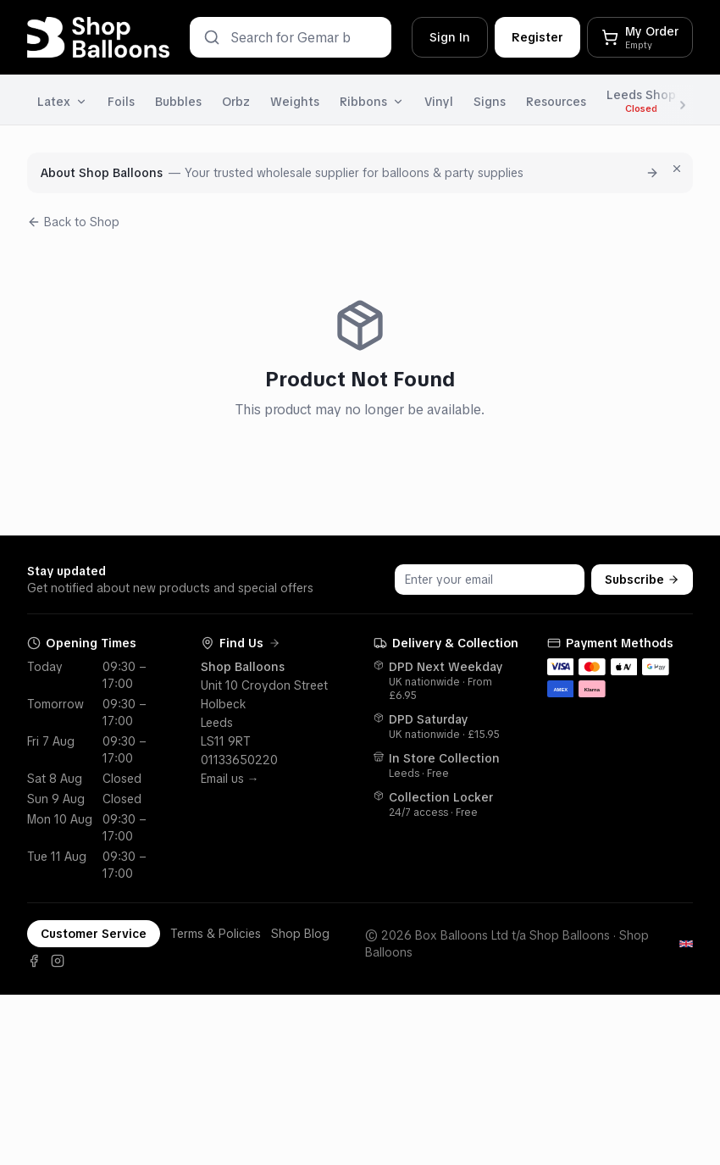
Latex (62, 101)
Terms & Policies (215, 933)
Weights (294, 101)
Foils (121, 101)
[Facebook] (34, 961)
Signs (490, 101)
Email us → (230, 778)
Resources (556, 101)
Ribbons (372, 101)
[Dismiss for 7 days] (676, 168)
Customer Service (94, 933)
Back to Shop (73, 222)
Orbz (236, 101)
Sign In (449, 37)
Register (537, 37)
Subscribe (642, 579)
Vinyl (438, 101)
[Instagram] (57, 961)
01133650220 (239, 760)
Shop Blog (300, 933)
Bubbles (178, 101)
